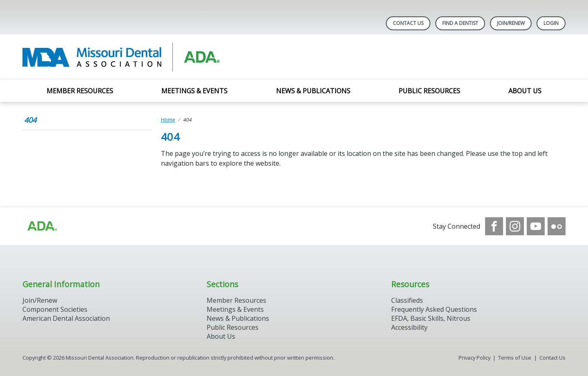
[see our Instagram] (515, 226)
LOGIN (551, 23)
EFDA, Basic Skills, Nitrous (430, 318)
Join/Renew (511, 23)
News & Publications (313, 90)
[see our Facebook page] (494, 226)
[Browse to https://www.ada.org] (41, 226)
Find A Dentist (460, 23)
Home (168, 119)
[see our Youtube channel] (536, 226)
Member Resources (80, 90)
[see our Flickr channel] (557, 226)
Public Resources (429, 90)
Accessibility (409, 327)
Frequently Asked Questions (434, 309)
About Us (524, 90)
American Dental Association (66, 318)
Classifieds (407, 300)
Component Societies (54, 309)
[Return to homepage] (128, 57)
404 (30, 120)
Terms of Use (514, 357)
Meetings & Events (194, 90)
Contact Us (408, 23)
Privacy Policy (474, 357)
